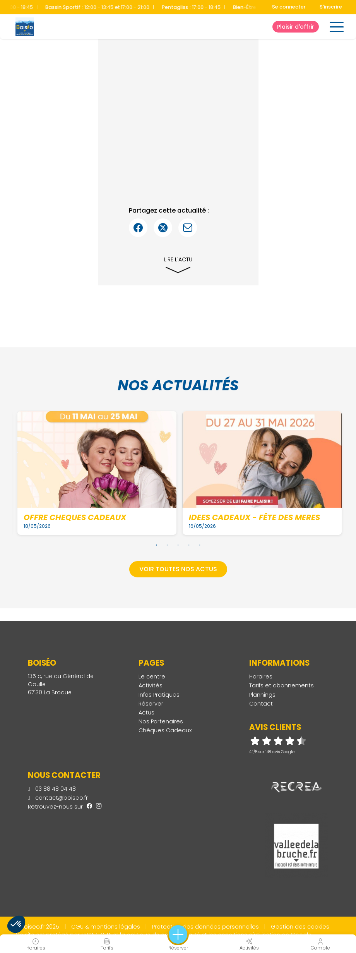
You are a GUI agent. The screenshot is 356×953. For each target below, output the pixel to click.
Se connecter (289, 6)
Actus (146, 712)
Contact (261, 703)
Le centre (152, 676)
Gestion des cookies (300, 927)
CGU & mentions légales (105, 927)
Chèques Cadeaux (165, 730)
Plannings (262, 695)
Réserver (151, 703)
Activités (151, 685)
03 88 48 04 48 (52, 789)
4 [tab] (189, 545)
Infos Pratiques (159, 695)
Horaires (260, 676)
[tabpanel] (96, 473)
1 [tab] (156, 545)
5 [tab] (200, 545)
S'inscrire (331, 6)
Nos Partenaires (161, 721)
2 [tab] (167, 545)
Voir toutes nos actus (178, 569)
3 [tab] (178, 545)
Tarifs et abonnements (281, 685)
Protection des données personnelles (205, 927)
